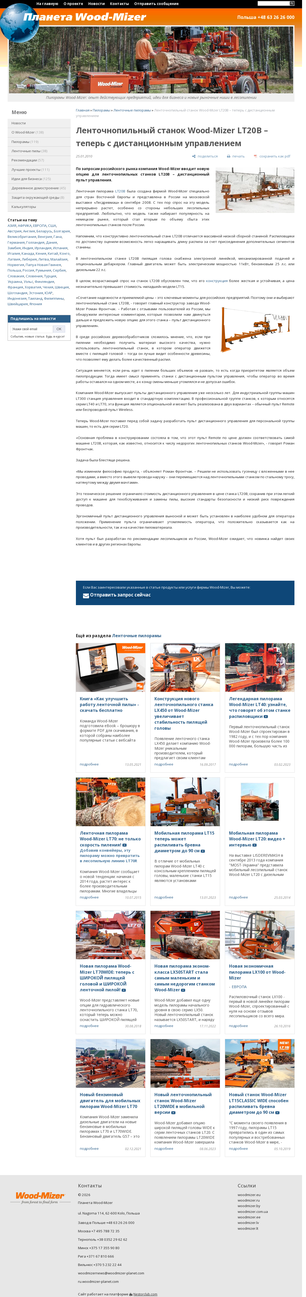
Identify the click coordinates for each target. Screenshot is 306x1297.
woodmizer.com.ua (253, 1211)
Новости (96, 3)
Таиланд (35, 298)
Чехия (48, 287)
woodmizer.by (249, 1205)
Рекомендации (28, 160)
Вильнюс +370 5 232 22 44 (100, 1264)
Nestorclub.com (145, 1294)
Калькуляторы (24, 206)
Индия (27, 248)
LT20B (120, 191)
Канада (28, 253)
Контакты (119, 3)
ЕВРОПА (39, 225)
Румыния (43, 270)
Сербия (59, 270)
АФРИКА (25, 225)
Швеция (62, 287)
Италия (14, 253)
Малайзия (59, 259)
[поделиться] (205, 156)
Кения (41, 253)
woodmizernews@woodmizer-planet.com (111, 1273)
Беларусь (44, 231)
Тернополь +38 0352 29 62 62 (102, 1239)
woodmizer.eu (249, 1194)
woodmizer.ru (249, 1200)
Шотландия (17, 292)
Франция (15, 287)
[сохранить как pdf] (272, 156)
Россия (28, 270)
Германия (16, 242)
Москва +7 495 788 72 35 (99, 1231)
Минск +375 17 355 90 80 (99, 1247)
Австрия (15, 231)
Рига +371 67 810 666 (96, 1256)
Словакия (16, 276)
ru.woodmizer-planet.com (98, 1281)
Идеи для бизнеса (31, 178)
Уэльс (28, 281)
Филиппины (54, 298)
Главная (83, 110)
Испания (60, 248)
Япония (35, 304)
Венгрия (45, 236)
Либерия (29, 259)
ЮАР (49, 292)
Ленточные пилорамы (132, 110)
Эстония (36, 292)
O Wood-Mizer (28, 132)
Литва (43, 259)
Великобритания (22, 236)
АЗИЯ (12, 225)
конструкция (217, 280)
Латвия (14, 259)
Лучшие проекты (31, 169)
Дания (51, 242)
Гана (58, 236)
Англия (29, 231)
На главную (47, 3)
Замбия (14, 248)
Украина (15, 281)
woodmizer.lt (248, 1228)
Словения (34, 276)
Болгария (62, 231)
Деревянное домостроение (39, 188)
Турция (50, 276)
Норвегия (16, 264)
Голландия (35, 242)
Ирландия (43, 248)
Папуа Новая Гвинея (43, 264)
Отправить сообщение (156, 3)
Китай (53, 253)
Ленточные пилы (30, 151)
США (52, 225)
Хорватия (33, 287)
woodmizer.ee (249, 1217)
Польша (14, 270)
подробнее (89, 764)
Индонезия (17, 298)
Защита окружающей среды (38, 197)
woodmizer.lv (248, 1222)
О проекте (73, 3)
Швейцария (18, 304)
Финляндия (44, 281)
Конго (65, 253)
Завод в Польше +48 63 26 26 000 (106, 1222)
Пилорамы (25, 141)
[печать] (236, 156)
